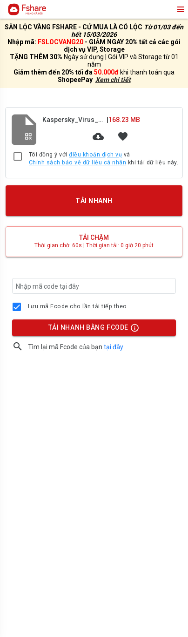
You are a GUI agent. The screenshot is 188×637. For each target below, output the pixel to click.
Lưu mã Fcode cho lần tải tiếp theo (77, 306)
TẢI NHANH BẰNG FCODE (90, 329)
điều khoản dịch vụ (95, 154)
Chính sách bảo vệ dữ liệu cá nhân (77, 162)
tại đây (113, 347)
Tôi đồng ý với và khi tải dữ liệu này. (103, 159)
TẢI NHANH (94, 200)
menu (180, 9)
